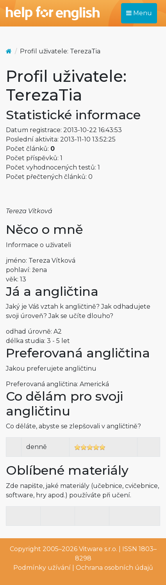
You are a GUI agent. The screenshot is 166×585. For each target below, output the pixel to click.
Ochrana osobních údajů (114, 567)
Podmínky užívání (42, 567)
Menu (139, 13)
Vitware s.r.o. (98, 549)
